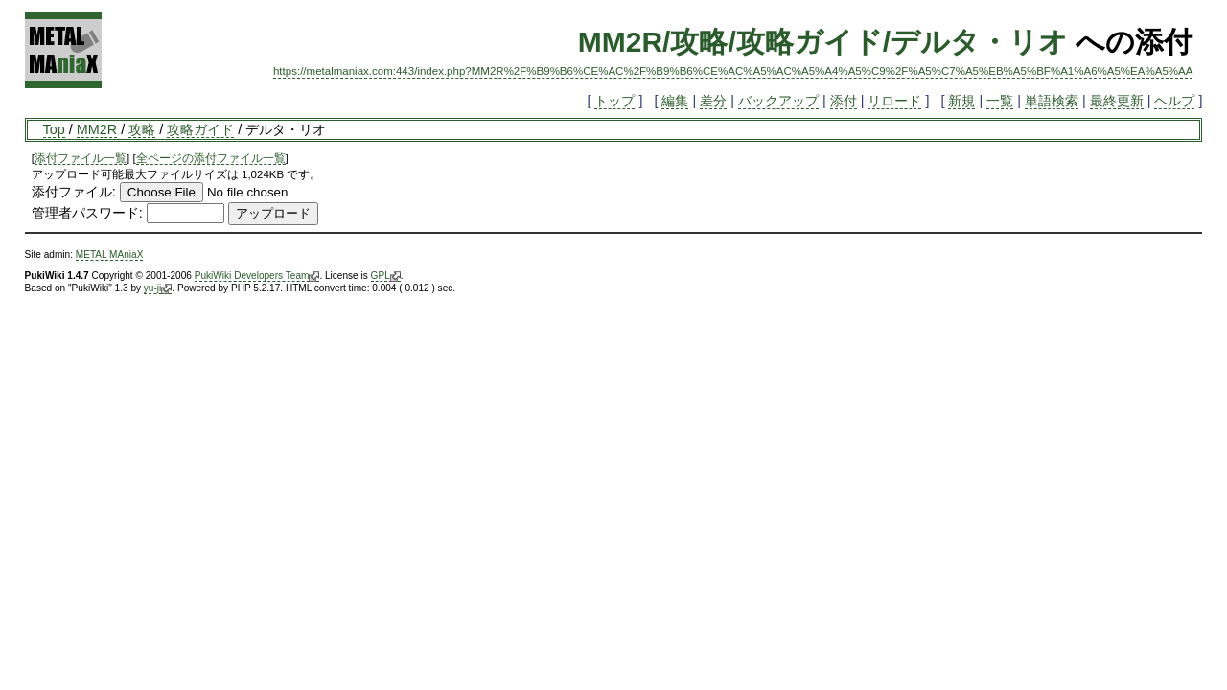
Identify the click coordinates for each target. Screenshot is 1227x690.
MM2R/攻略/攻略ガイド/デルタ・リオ (823, 42)
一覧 (999, 100)
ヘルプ (1174, 100)
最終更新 (1117, 100)
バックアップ (778, 100)
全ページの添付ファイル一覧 (211, 158)
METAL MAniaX (110, 254)
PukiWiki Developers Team (257, 276)
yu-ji (158, 288)
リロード (894, 100)
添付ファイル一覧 (81, 158)
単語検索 (1051, 100)
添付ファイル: (74, 191)
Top (54, 129)
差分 (713, 100)
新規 (961, 100)
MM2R (97, 129)
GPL (386, 276)
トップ (614, 100)
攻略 (141, 129)
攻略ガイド (200, 129)
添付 (843, 100)
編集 (674, 100)
